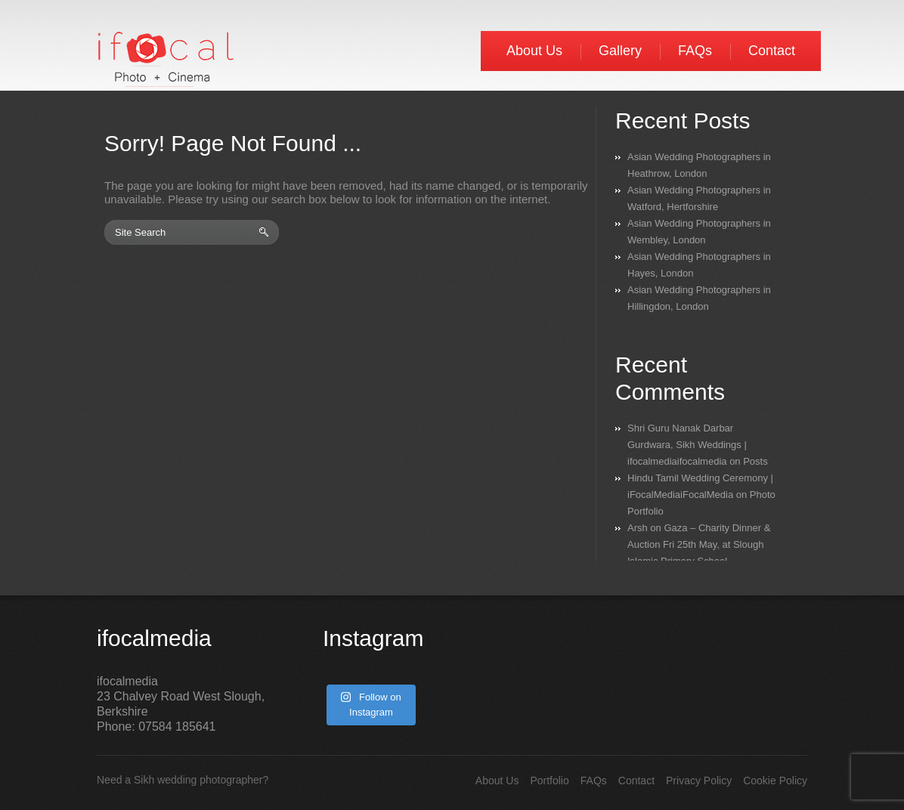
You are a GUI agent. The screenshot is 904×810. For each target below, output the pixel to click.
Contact (771, 50)
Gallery (620, 50)
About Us (534, 50)
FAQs (695, 50)
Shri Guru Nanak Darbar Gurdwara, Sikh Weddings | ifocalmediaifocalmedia (687, 444)
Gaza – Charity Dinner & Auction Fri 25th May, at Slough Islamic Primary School (698, 544)
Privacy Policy (699, 780)
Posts (755, 461)
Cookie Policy (775, 780)
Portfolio (549, 780)
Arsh (637, 527)
